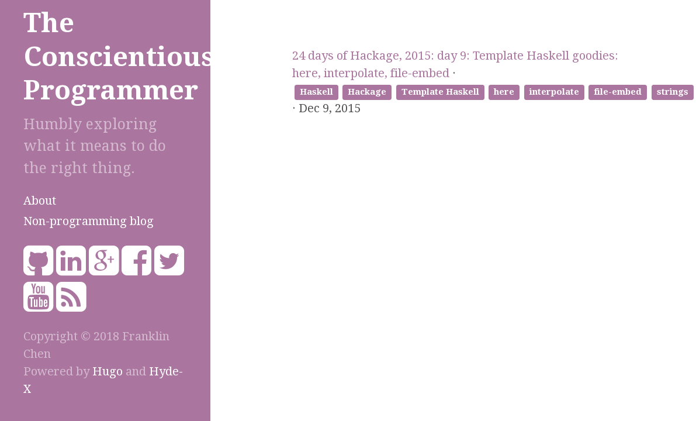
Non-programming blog (88, 221)
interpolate (554, 92)
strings (672, 92)
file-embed (618, 92)
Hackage (367, 92)
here (504, 92)
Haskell (316, 92)
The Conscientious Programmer (118, 56)
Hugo (107, 371)
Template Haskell (440, 92)
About (39, 201)
